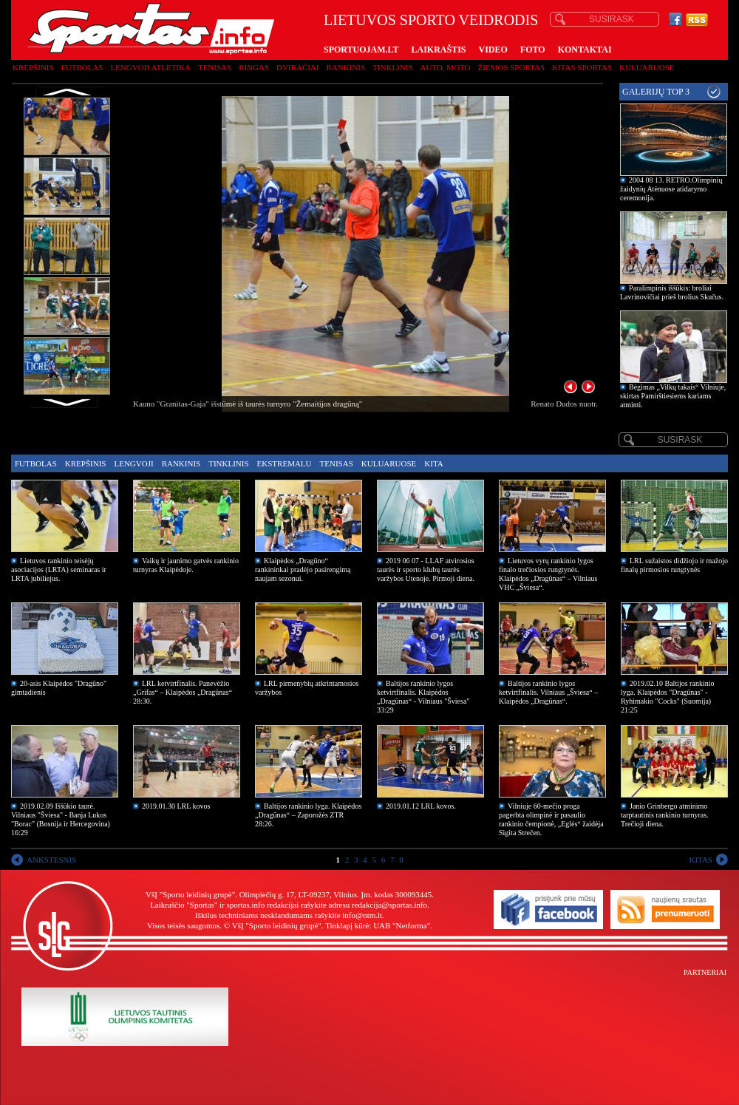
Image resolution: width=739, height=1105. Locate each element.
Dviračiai (297, 67)
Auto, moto (445, 67)
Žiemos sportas (511, 67)
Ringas (254, 67)
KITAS (700, 859)
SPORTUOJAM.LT (361, 49)
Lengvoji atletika (150, 67)
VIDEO (493, 49)
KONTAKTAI (585, 49)
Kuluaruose (647, 67)
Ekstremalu (284, 463)
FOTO (532, 49)
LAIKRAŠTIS (438, 49)
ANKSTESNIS (51, 859)
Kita (433, 463)
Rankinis (346, 67)
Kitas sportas (582, 67)
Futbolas (82, 67)
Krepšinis (33, 67)
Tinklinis (392, 67)
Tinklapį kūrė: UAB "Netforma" (377, 925)
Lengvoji (133, 463)
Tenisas (214, 67)
